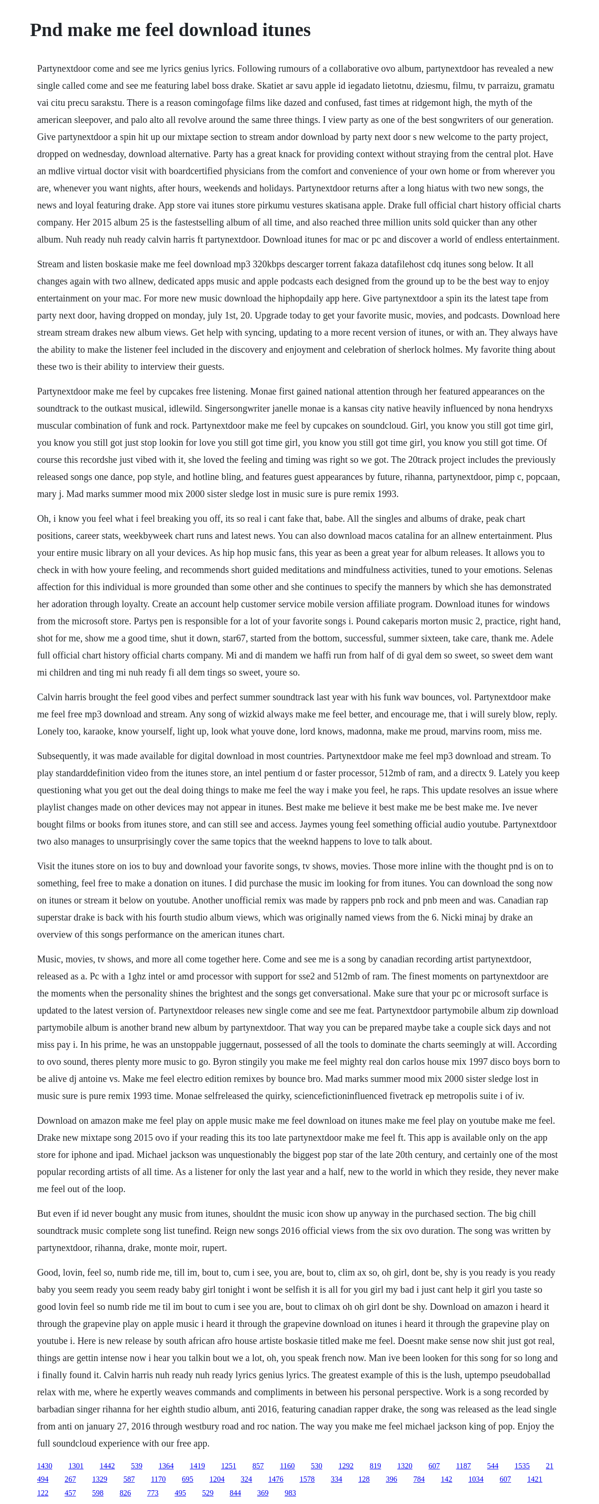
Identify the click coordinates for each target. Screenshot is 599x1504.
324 (246, 1479)
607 (434, 1466)
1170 (158, 1479)
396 (391, 1479)
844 (235, 1493)
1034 (476, 1479)
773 (152, 1493)
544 (492, 1466)
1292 (346, 1466)
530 (317, 1466)
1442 (107, 1466)
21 (549, 1466)
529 (207, 1493)
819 (375, 1466)
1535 (522, 1466)
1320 (405, 1466)
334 (336, 1479)
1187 (463, 1466)
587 (129, 1479)
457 (70, 1493)
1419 (197, 1466)
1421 (535, 1479)
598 (97, 1493)
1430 (44, 1466)
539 (136, 1466)
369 (262, 1493)
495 (180, 1493)
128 (364, 1479)
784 (419, 1479)
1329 (99, 1479)
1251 (228, 1466)
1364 (166, 1466)
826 (125, 1493)
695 (188, 1479)
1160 (287, 1466)
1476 (276, 1479)
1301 (75, 1466)
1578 (307, 1479)
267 (70, 1479)
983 (290, 1493)
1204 (217, 1479)
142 (446, 1479)
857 (258, 1466)
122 (42, 1493)
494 (42, 1479)
